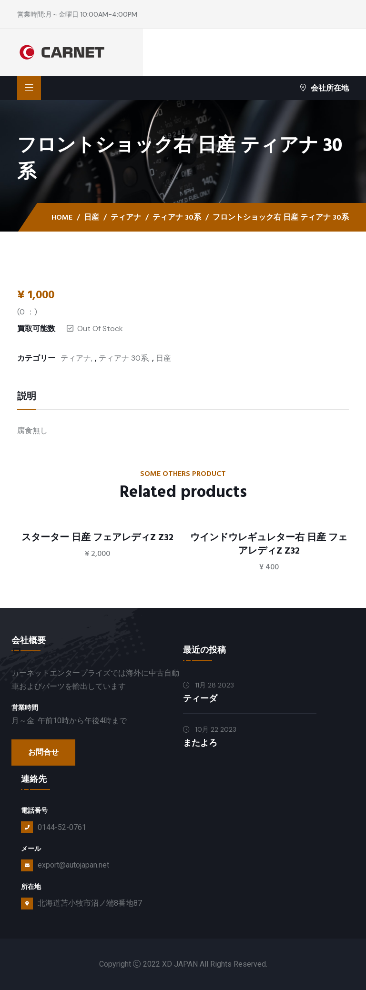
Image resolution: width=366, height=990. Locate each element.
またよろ (200, 743)
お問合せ (43, 752)
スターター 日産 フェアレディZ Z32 (97, 537)
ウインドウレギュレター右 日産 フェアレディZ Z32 (268, 544)
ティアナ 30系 (176, 217)
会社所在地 (324, 88)
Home (61, 217)
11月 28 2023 (208, 685)
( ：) (27, 312)
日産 (91, 217)
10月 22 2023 (209, 729)
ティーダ (200, 699)
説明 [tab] (26, 397)
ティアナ (126, 217)
